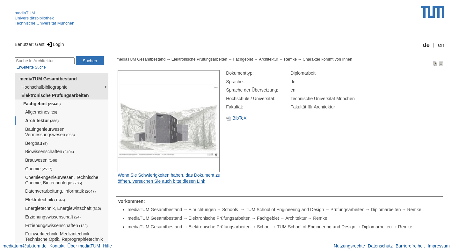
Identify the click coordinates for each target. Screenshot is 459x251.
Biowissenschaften (49, 151)
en (441, 45)
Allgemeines (41, 111)
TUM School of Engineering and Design (285, 209)
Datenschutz (380, 245)
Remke (290, 59)
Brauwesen (41, 160)
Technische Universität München (44, 23)
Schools (230, 209)
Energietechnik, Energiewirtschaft (63, 208)
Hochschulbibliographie (44, 87)
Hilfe (107, 245)
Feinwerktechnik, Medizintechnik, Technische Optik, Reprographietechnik (64, 239)
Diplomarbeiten (386, 209)
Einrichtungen (202, 209)
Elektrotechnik (45, 199)
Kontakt (56, 245)
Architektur (42, 120)
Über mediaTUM (83, 245)
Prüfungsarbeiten (348, 209)
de (426, 45)
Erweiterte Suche (31, 67)
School (264, 226)
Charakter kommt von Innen (327, 59)
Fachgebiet (42, 103)
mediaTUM (25, 13)
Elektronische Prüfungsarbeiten (55, 95)
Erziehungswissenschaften (56, 225)
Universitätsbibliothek (34, 18)
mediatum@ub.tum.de (25, 245)
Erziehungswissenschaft (53, 216)
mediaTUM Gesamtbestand (48, 78)
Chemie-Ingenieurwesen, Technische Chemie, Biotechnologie (61, 180)
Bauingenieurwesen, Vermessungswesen (50, 132)
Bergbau (36, 143)
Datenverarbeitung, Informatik (60, 191)
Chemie (38, 168)
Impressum (439, 245)
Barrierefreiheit (410, 245)
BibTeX (236, 118)
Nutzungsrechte (349, 245)
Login (55, 44)
